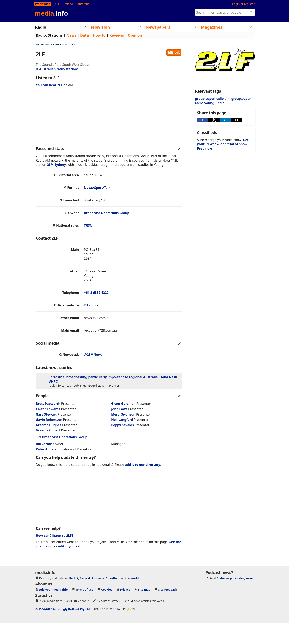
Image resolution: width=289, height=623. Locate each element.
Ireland (68, 4)
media (51, 13)
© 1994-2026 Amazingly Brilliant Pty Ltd (62, 609)
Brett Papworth (48, 403)
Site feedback (167, 589)
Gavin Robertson (49, 419)
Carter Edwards (48, 409)
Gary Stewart (46, 414)
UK (57, 4)
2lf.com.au (92, 305)
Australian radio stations (57, 69)
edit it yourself (70, 546)
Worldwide (42, 4)
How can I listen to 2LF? (54, 535)
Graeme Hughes (48, 425)
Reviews (116, 35)
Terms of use (84, 589)
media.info (43, 44)
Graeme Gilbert (48, 430)
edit (221, 103)
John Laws (119, 409)
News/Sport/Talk (97, 187)
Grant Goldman (123, 403)
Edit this (173, 52)
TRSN (88, 225)
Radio (57, 44)
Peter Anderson (48, 449)
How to (99, 35)
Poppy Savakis (122, 425)
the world (132, 578)
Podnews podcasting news (235, 578)
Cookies (106, 589)
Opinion (135, 35)
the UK (73, 578)
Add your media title (53, 589)
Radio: (41, 35)
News (71, 35)
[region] (109, 118)
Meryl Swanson (123, 414)
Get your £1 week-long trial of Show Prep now (223, 144)
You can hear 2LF (49, 85)
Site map (144, 589)
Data (84, 35)
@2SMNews (93, 354)
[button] (202, 120)
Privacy (125, 589)
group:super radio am (212, 98)
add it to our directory (142, 464)
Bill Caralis (44, 444)
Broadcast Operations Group (106, 213)
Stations (55, 35)
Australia (83, 4)
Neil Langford (122, 419)
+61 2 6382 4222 (96, 292)
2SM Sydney (56, 164)
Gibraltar (112, 578)
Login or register (243, 4)
